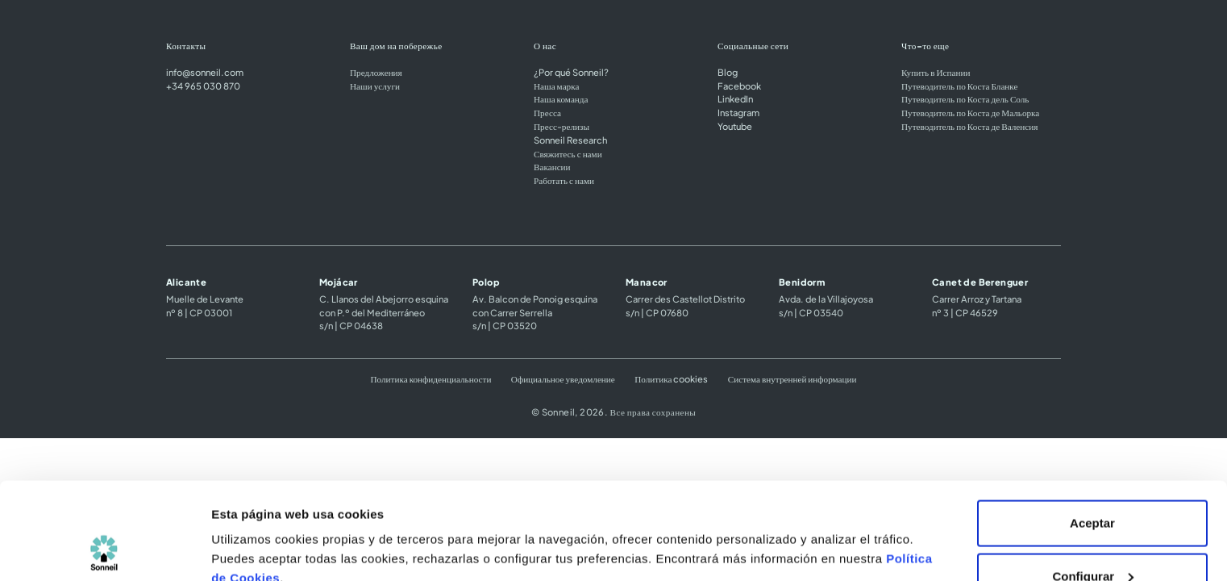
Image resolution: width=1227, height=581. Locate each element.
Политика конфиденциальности (430, 378)
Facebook (739, 85)
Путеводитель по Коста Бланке (959, 85)
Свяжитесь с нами (568, 153)
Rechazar (1093, 538)
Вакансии (552, 166)
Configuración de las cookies (296, 531)
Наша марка (556, 85)
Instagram (738, 112)
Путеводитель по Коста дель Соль (965, 98)
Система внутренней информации (792, 378)
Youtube (734, 126)
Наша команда (561, 98)
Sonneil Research (570, 139)
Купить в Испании (935, 71)
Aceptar (1092, 432)
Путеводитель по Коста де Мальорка (970, 112)
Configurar (1092, 485)
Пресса (547, 112)
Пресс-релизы (561, 126)
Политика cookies (671, 378)
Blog (727, 71)
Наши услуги (375, 85)
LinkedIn (735, 98)
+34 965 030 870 (203, 85)
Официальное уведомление (563, 378)
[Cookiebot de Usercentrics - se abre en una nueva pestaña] (104, 549)
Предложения (376, 71)
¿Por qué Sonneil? (571, 71)
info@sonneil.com (204, 71)
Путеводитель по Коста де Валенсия (969, 126)
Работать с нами (564, 180)
